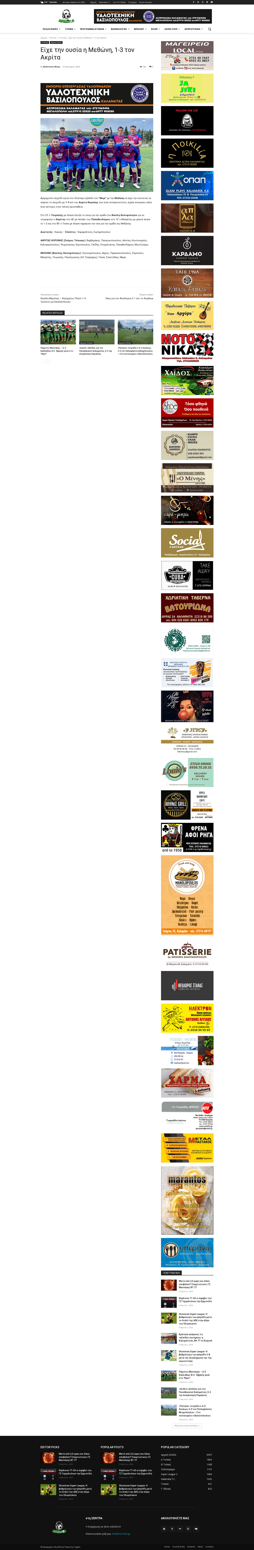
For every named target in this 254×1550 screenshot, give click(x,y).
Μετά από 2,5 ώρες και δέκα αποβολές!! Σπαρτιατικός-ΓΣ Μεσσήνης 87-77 (194, 1284)
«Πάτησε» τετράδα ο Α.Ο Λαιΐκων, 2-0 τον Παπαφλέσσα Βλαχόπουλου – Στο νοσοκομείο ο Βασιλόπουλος (135, 351)
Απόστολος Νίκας (51, 66)
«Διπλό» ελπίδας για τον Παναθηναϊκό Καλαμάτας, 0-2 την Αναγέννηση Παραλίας (95, 351)
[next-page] (48, 362)
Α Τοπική (62, 37)
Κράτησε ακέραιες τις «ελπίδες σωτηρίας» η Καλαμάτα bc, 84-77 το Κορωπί (195, 1337)
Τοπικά (52, 37)
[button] (210, 29)
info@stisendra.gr (121, 1533)
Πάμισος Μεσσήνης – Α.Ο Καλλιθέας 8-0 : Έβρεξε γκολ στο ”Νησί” (56, 351)
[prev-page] (42, 362)
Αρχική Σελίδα (56, 42)
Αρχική (43, 37)
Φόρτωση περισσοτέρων (187, 1425)
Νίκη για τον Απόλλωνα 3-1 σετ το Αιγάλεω (129, 298)
